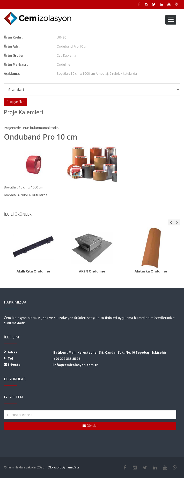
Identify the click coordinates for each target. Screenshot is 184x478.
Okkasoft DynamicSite (63, 467)
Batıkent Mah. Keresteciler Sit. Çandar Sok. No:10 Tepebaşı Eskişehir (109, 352)
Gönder (90, 425)
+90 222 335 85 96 (66, 358)
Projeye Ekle (15, 102)
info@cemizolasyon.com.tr (75, 365)
